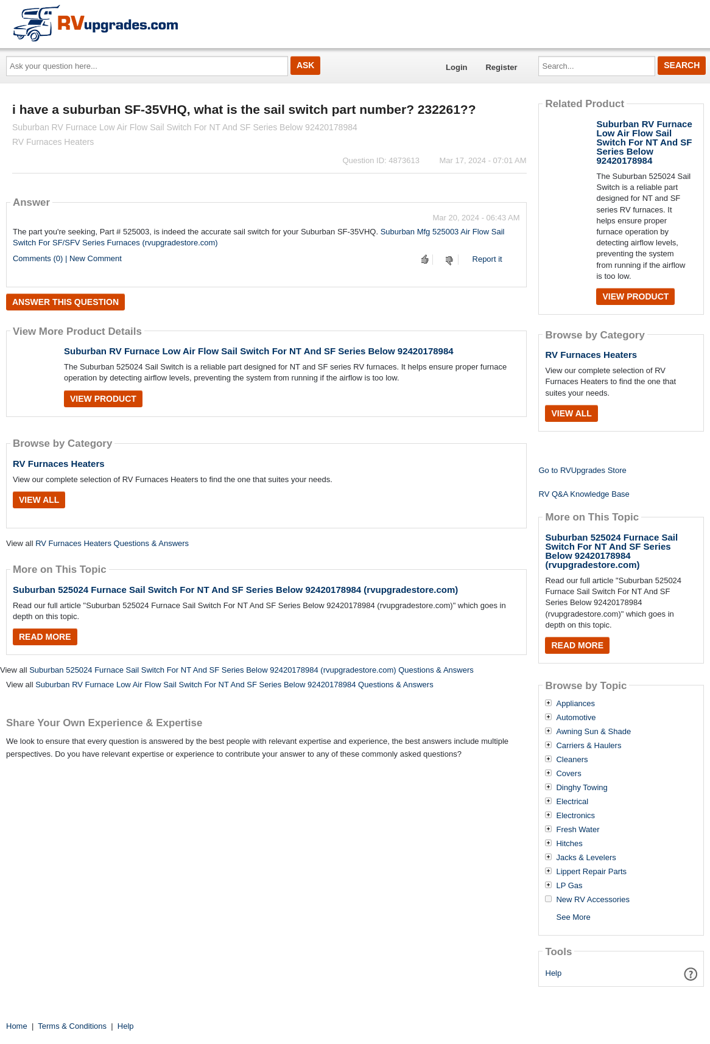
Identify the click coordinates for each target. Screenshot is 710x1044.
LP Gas (569, 885)
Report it (487, 259)
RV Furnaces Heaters (59, 463)
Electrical (572, 801)
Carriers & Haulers (588, 745)
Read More (45, 637)
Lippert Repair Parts (591, 871)
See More (573, 917)
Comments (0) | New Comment (67, 258)
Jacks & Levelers (586, 857)
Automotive (576, 717)
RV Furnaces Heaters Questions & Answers (112, 543)
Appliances (575, 703)
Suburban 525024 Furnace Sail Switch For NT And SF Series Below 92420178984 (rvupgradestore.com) (235, 589)
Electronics (575, 815)
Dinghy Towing (581, 787)
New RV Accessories (592, 899)
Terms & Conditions (72, 1026)
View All (39, 500)
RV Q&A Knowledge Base (583, 494)
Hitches (569, 843)
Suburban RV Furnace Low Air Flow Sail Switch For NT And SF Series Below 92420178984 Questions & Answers (234, 684)
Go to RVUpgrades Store (582, 470)
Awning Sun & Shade (593, 731)
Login (456, 67)
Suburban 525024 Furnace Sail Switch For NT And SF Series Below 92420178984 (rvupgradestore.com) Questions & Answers (251, 669)
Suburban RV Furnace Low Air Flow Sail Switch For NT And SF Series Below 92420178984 (259, 351)
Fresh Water (577, 829)
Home (16, 1026)
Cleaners (572, 759)
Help (554, 973)
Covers (568, 773)
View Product (103, 399)
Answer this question (65, 302)
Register (501, 67)
